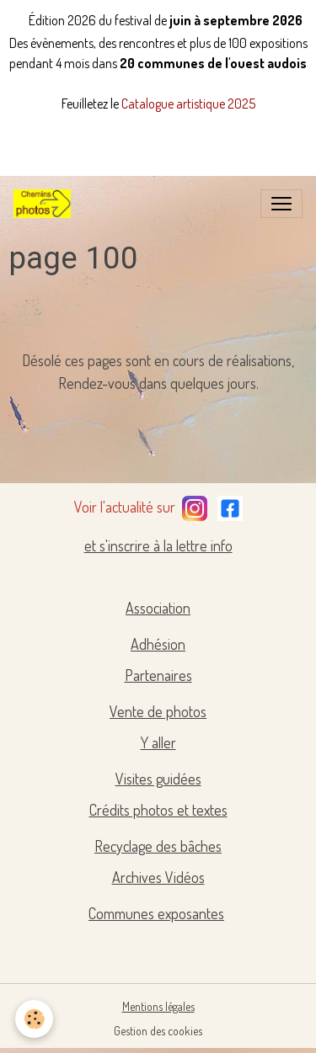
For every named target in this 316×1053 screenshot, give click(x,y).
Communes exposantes (156, 913)
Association (158, 607)
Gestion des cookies (158, 1031)
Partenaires (158, 675)
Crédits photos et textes (158, 809)
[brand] (45, 203)
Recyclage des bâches (158, 846)
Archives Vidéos (158, 877)
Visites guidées (158, 778)
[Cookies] (34, 1019)
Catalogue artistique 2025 (188, 103)
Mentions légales (158, 1006)
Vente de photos (158, 711)
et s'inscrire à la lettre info (158, 545)
